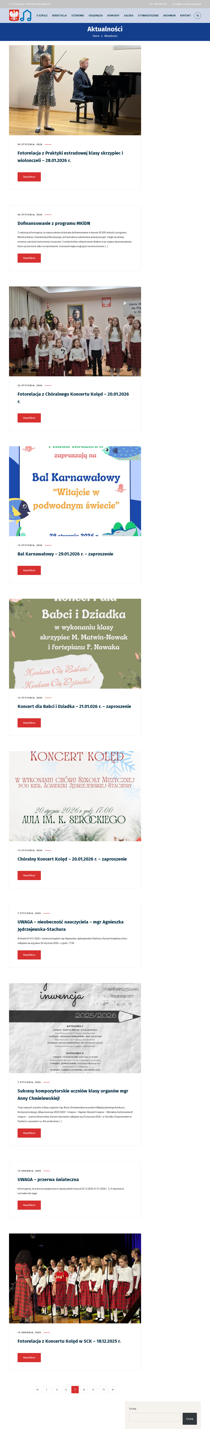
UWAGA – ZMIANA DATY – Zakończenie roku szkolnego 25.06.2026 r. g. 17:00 (171, 114)
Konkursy (159, 264)
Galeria (158, 256)
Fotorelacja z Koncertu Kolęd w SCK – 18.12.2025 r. (73, 1352)
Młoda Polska (161, 271)
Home (96, 36)
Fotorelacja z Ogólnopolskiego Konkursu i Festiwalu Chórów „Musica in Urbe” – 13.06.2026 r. (172, 130)
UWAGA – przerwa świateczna (50, 1191)
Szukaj (154, 51)
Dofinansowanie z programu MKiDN (57, 222)
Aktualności (160, 249)
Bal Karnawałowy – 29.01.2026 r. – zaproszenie (69, 552)
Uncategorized (162, 279)
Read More (29, 175)
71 (103, 1400)
